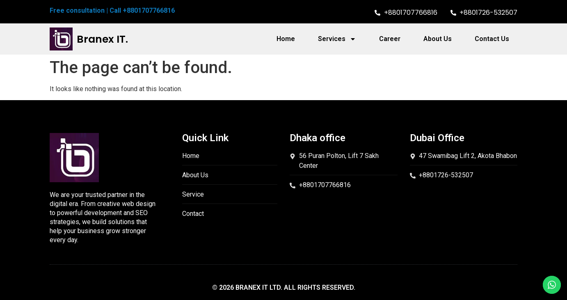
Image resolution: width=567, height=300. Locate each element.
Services (337, 39)
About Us (437, 39)
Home (286, 39)
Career (389, 39)
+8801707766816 (149, 10)
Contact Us (492, 39)
